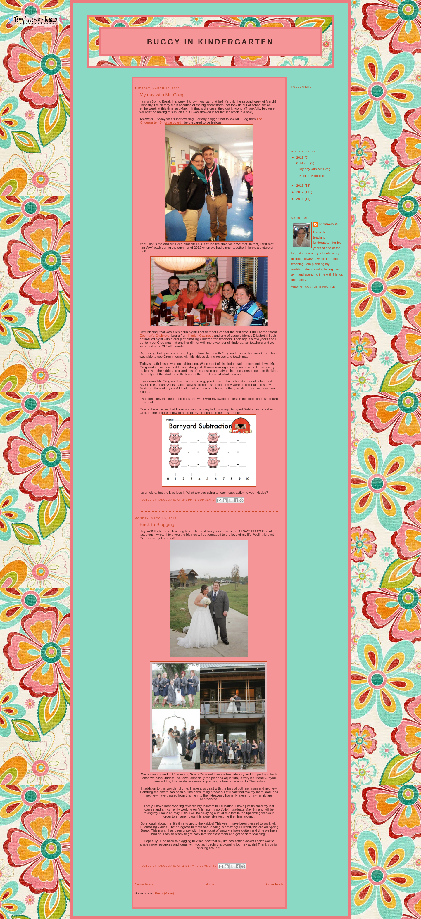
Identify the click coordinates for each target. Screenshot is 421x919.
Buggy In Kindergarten (210, 42)
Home (209, 884)
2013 (300, 185)
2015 (300, 157)
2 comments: (206, 499)
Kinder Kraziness (200, 335)
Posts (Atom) (164, 893)
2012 (300, 192)
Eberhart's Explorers (155, 335)
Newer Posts (144, 884)
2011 (300, 199)
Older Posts (274, 884)
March (305, 163)
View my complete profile (313, 286)
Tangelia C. (328, 223)
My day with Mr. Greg (315, 169)
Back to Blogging (311, 175)
